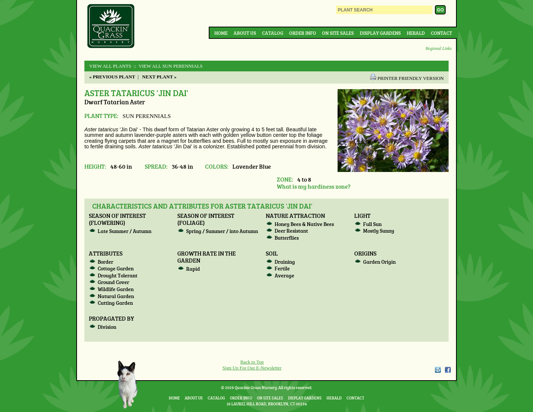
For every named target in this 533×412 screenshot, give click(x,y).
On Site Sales (338, 33)
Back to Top (252, 362)
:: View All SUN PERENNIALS (168, 66)
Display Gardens (380, 33)
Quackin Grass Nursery (111, 27)
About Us (245, 33)
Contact (441, 33)
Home (221, 33)
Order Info (302, 33)
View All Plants (110, 66)
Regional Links (439, 48)
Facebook (448, 370)
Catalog (272, 33)
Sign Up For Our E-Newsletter (252, 368)
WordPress (437, 370)
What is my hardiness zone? (314, 186)
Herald (416, 33)
